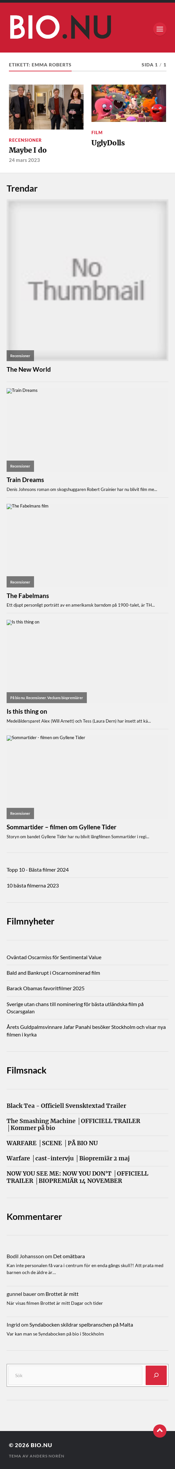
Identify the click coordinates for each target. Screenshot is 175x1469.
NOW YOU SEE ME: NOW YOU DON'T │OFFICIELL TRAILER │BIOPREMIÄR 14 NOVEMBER (77, 1177)
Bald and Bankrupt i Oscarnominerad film (53, 972)
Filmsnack (27, 1070)
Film (97, 132)
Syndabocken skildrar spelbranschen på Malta (81, 1324)
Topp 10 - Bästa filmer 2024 (38, 869)
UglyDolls (108, 142)
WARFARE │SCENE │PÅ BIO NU (52, 1143)
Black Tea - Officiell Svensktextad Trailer (66, 1106)
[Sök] (156, 1375)
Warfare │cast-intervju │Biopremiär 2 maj (68, 1158)
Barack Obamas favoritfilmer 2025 (46, 988)
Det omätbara (69, 1256)
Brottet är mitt (62, 1294)
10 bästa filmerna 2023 (33, 885)
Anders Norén (47, 1455)
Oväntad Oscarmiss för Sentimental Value (54, 957)
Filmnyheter (30, 921)
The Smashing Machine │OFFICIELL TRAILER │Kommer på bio (73, 1125)
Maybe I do (28, 150)
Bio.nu (41, 1445)
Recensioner (25, 140)
